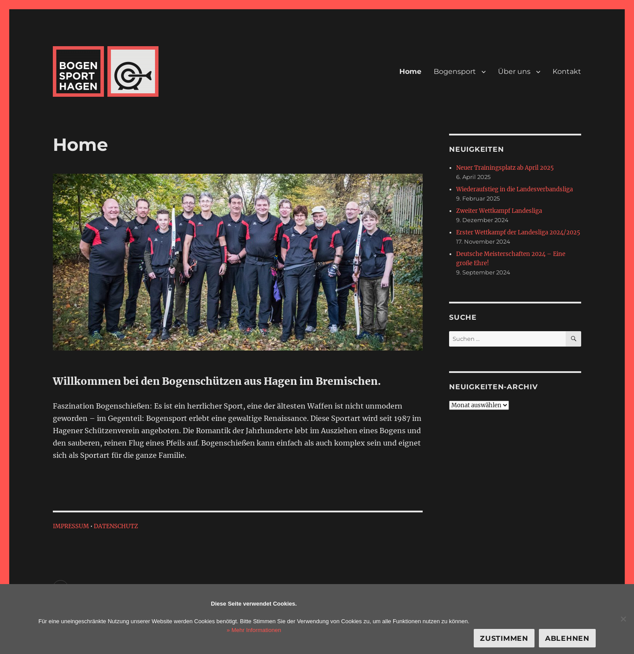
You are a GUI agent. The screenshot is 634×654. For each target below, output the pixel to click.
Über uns (514, 71)
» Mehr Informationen (254, 630)
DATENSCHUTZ (116, 526)
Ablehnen (567, 638)
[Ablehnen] (623, 618)
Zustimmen (504, 638)
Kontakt (567, 71)
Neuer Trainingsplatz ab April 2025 (505, 168)
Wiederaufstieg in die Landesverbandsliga (514, 189)
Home (410, 71)
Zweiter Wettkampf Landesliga (499, 211)
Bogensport (455, 71)
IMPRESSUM (71, 526)
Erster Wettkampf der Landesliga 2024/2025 (518, 232)
